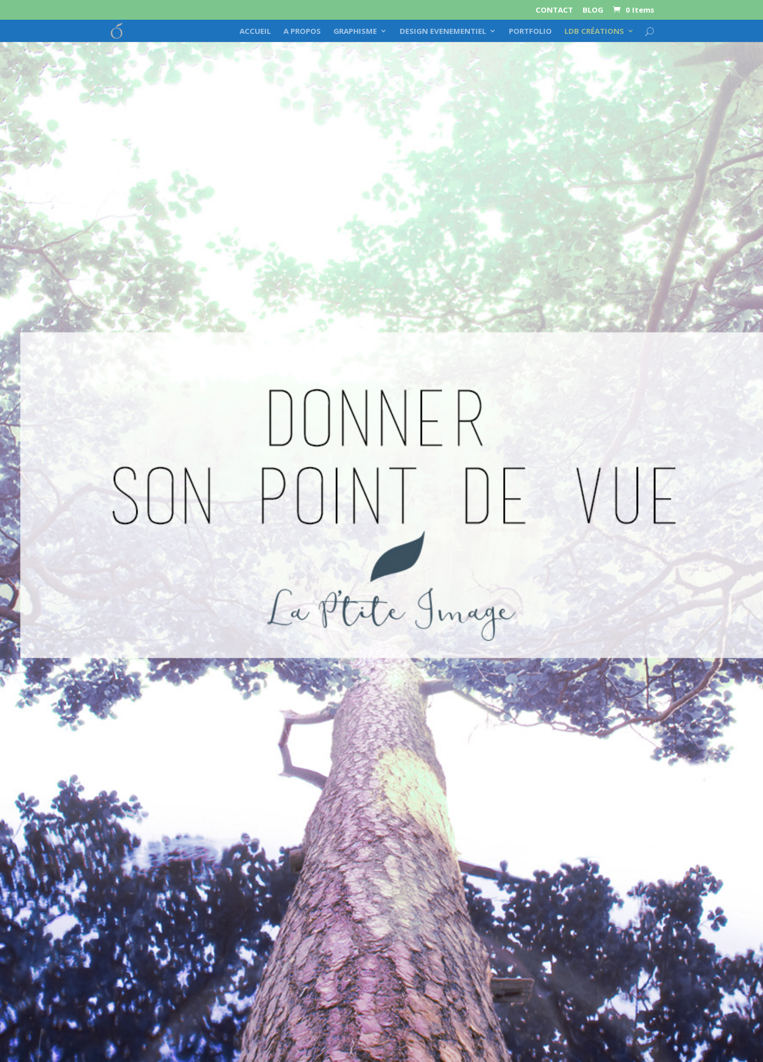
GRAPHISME (355, 31)
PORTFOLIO (530, 31)
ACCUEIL (255, 31)
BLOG (593, 10)
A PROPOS (302, 31)
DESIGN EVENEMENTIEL (443, 31)
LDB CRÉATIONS (594, 31)
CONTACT (554, 10)
